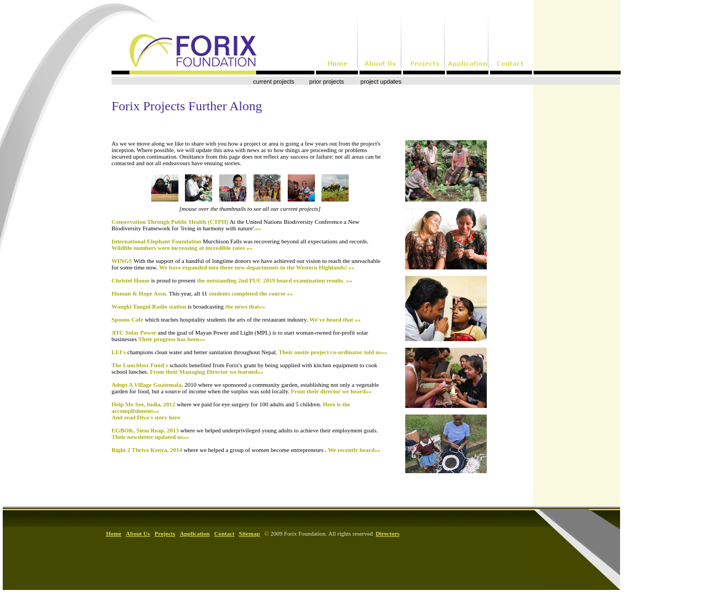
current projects (273, 81)
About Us (138, 533)
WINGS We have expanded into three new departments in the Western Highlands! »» (246, 264)
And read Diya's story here (146, 417)
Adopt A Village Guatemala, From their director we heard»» (245, 387)
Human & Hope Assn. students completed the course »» (202, 293)
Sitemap (249, 533)
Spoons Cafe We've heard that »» (236, 319)
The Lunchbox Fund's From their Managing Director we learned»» (244, 368)
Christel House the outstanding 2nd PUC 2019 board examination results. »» (232, 280)
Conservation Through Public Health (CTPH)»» (235, 224)
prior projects (326, 81)
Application (194, 533)
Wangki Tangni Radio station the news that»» (188, 306)
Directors (388, 533)
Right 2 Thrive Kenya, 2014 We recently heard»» (246, 450)
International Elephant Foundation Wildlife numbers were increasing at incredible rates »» (240, 244)
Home (113, 533)
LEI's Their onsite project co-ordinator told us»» (249, 352)
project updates (380, 81)
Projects (164, 533)
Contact (224, 533)
